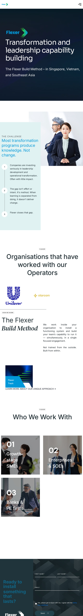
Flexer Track (11, 382)
